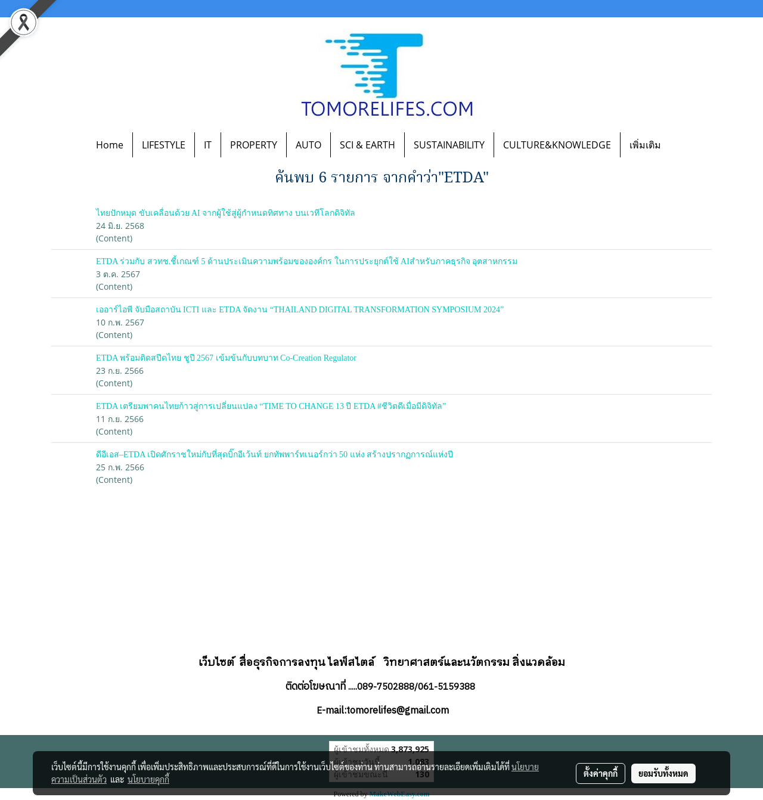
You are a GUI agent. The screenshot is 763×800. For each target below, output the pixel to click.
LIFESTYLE (163, 144)
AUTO (308, 144)
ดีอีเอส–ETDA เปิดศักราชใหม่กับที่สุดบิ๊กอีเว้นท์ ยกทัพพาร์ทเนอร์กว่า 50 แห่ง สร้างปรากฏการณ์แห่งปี (274, 454)
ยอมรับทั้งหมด (663, 773)
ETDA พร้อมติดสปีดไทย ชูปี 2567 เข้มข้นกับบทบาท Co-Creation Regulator (226, 358)
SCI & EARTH (367, 144)
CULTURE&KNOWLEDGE (557, 144)
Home (109, 144)
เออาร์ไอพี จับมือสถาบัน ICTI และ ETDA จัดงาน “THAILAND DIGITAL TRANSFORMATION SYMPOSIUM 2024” (300, 309)
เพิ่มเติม (645, 144)
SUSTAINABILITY (449, 144)
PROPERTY (253, 144)
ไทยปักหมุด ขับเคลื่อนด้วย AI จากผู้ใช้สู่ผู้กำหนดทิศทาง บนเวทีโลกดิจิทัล (225, 213)
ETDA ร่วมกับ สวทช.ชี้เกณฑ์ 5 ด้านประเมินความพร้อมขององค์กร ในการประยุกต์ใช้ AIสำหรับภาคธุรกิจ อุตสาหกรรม (306, 261)
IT (208, 144)
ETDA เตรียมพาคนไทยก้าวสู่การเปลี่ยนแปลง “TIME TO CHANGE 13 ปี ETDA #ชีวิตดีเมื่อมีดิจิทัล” (271, 406)
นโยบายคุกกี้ (148, 779)
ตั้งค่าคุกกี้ (601, 773)
